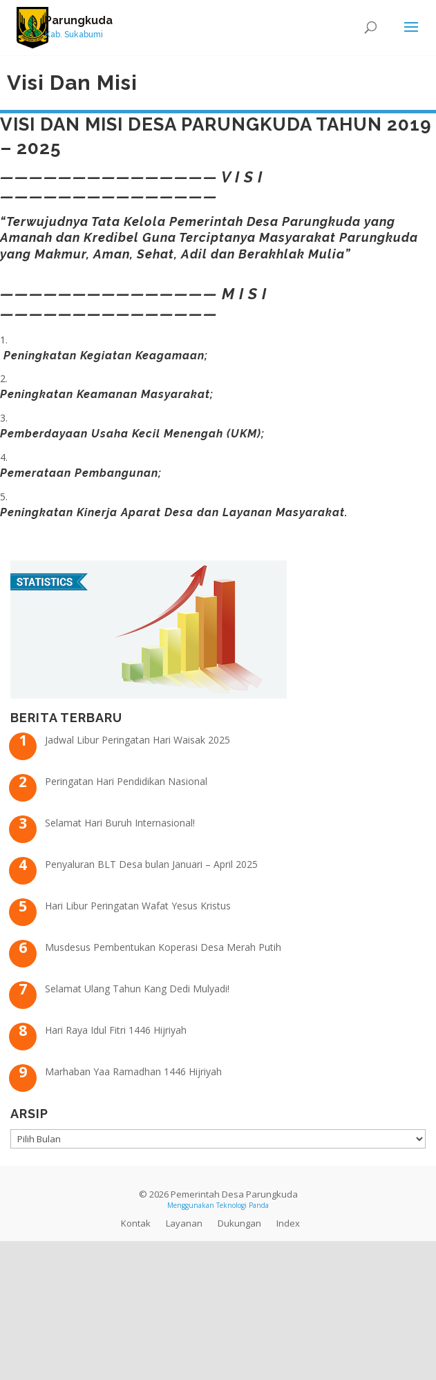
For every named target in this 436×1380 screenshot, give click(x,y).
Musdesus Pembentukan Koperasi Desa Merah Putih (163, 947)
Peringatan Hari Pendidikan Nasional (126, 781)
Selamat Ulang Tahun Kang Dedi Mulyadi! (137, 988)
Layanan (184, 1223)
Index (288, 1223)
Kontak (136, 1223)
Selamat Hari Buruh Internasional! (120, 822)
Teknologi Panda (242, 1205)
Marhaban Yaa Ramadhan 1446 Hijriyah (133, 1071)
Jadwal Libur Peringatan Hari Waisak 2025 (137, 739)
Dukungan (239, 1223)
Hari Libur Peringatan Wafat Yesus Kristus (138, 905)
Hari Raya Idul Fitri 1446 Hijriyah (116, 1030)
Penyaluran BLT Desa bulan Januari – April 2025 (151, 864)
